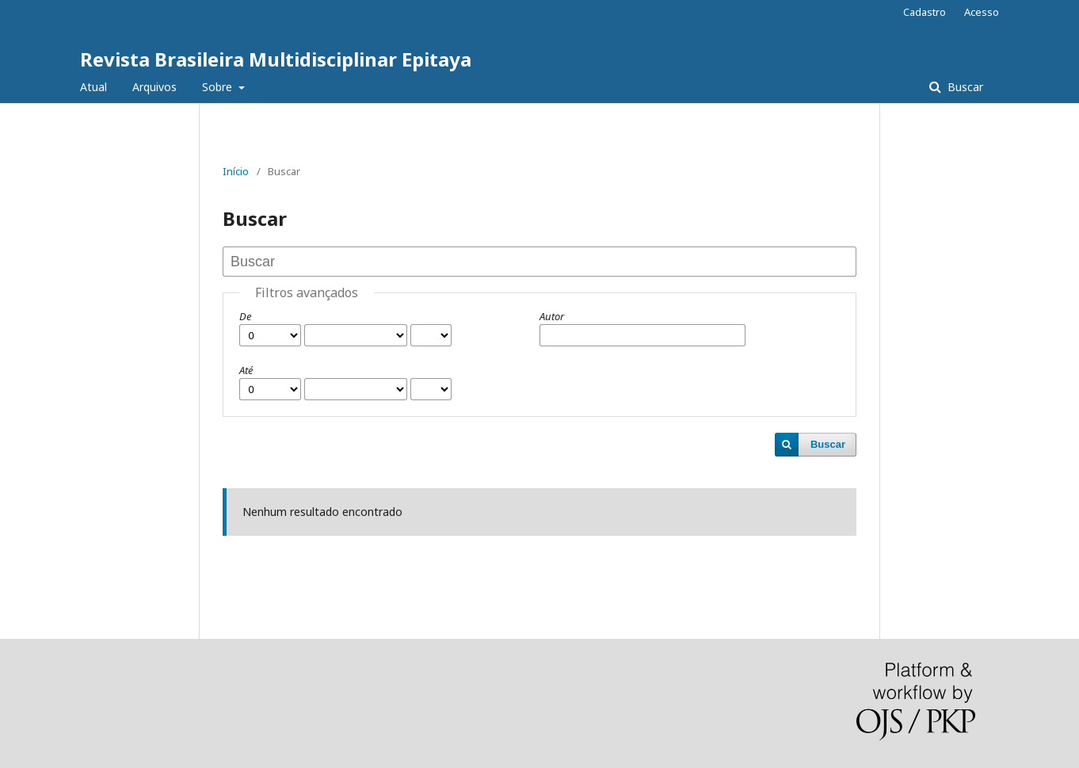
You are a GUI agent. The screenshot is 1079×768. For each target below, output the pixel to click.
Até (246, 370)
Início (236, 171)
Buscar (963, 86)
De (245, 316)
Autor (552, 316)
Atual (93, 86)
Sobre (218, 86)
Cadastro (924, 12)
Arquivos (154, 86)
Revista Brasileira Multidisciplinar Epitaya (275, 59)
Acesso (981, 12)
